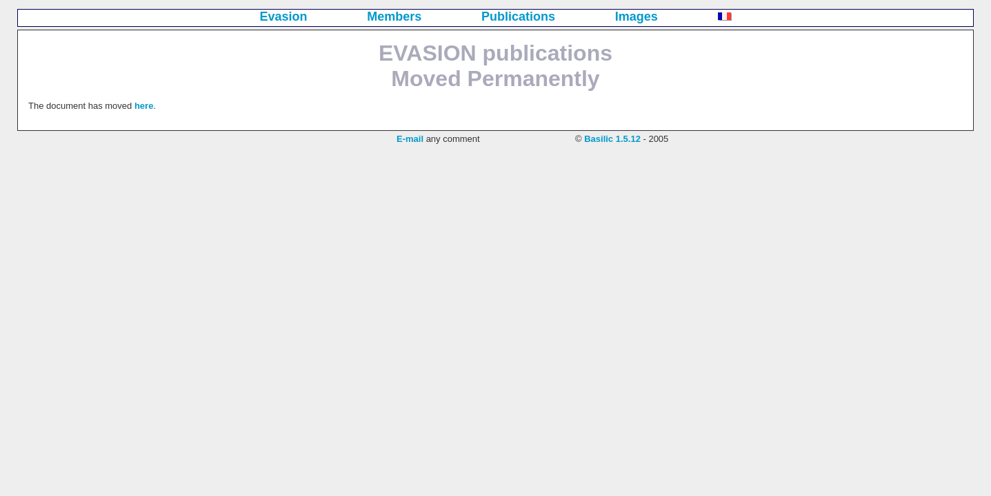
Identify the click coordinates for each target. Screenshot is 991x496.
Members (394, 16)
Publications (518, 16)
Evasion (284, 16)
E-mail (410, 139)
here (143, 106)
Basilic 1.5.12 (612, 139)
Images (636, 16)
